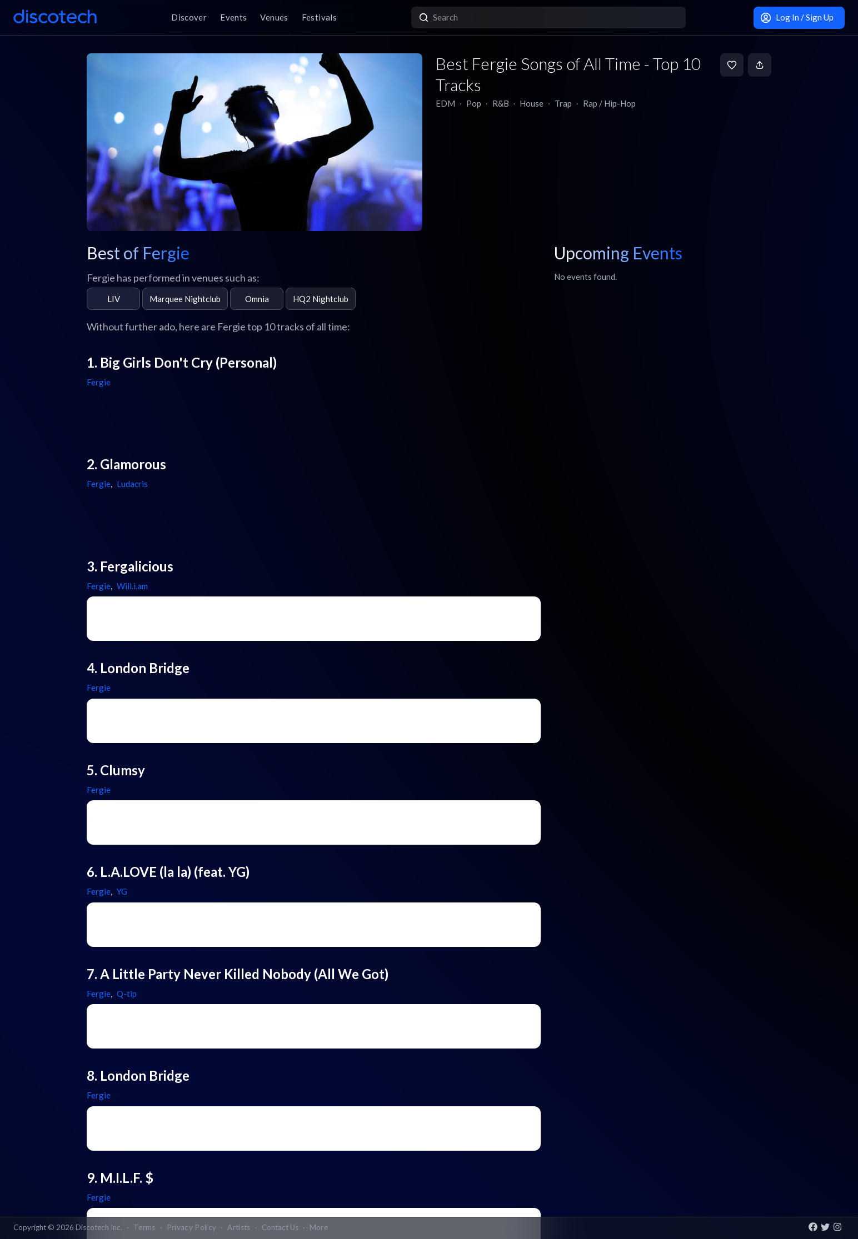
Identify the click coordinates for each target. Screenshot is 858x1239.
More (319, 1227)
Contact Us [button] (280, 1227)
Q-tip (127, 994)
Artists (238, 1227)
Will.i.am (132, 586)
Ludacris (132, 484)
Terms (144, 1227)
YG (122, 891)
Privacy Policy (192, 1227)
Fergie (99, 382)
